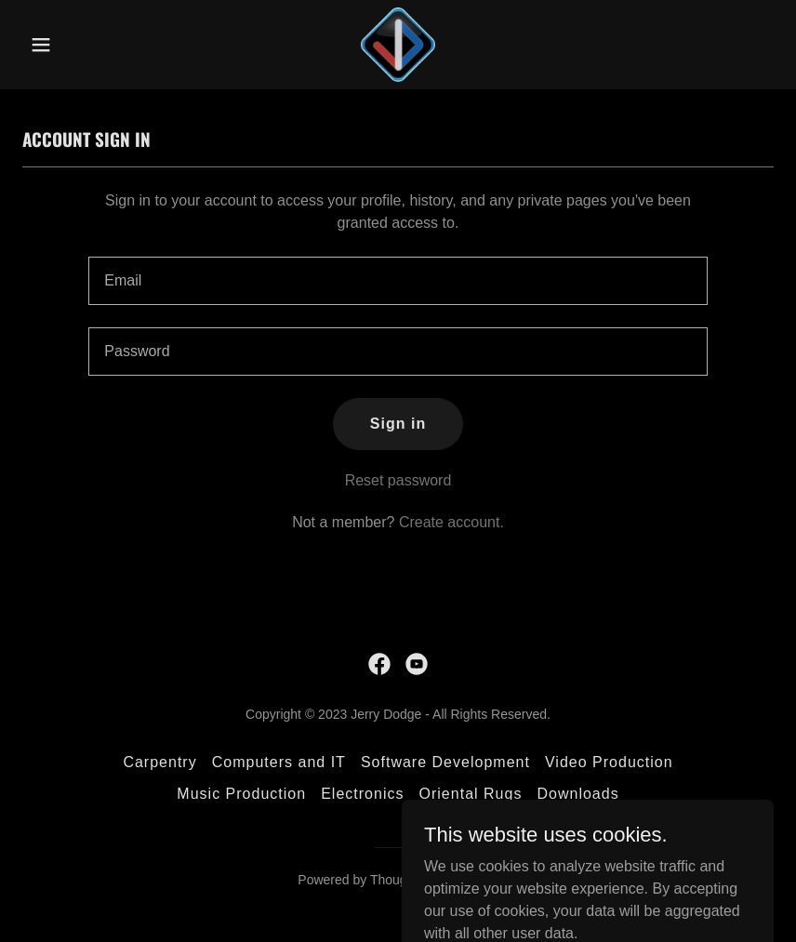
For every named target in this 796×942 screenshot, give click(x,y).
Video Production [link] (609, 762)
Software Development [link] (445, 762)
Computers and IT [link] (279, 762)
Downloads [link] (577, 794)
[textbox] (397, 281)
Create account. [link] (451, 522)
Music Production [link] (241, 794)
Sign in (398, 423)
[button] (78, 44)
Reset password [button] (398, 480)
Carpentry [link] (159, 762)
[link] (398, 44)
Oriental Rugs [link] (471, 794)
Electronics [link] (362, 794)
